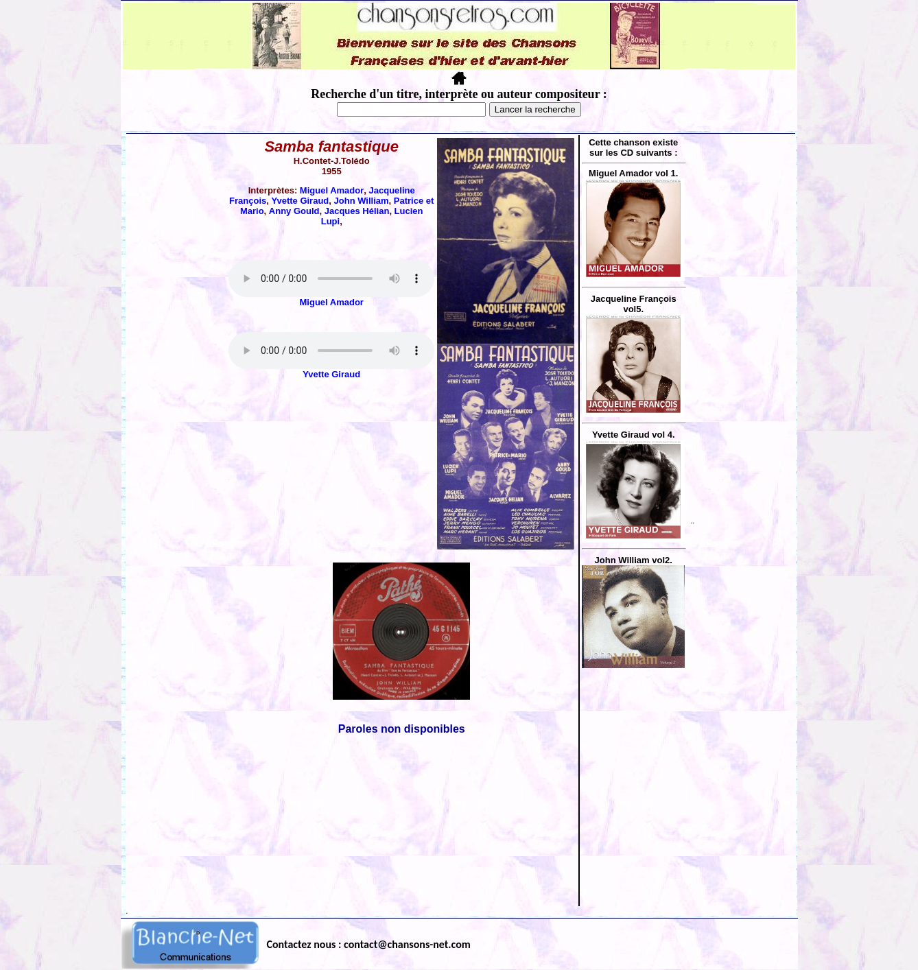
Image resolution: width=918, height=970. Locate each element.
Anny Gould (294, 211)
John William (361, 201)
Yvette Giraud (300, 201)
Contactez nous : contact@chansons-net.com (369, 944)
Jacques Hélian (357, 211)
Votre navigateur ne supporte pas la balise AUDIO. (331, 278)
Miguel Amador (332, 190)
